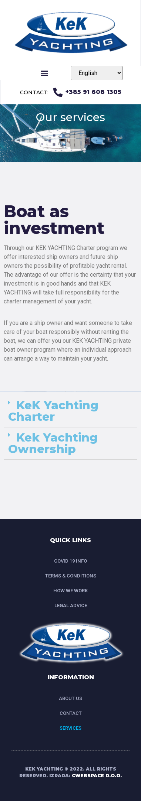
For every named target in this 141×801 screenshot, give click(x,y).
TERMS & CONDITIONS (70, 576)
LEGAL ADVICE (70, 605)
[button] (44, 73)
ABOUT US (70, 698)
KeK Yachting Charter (53, 411)
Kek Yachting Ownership (53, 443)
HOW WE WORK (70, 590)
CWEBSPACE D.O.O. (97, 775)
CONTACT (71, 713)
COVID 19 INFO (70, 561)
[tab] (70, 411)
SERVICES (70, 728)
